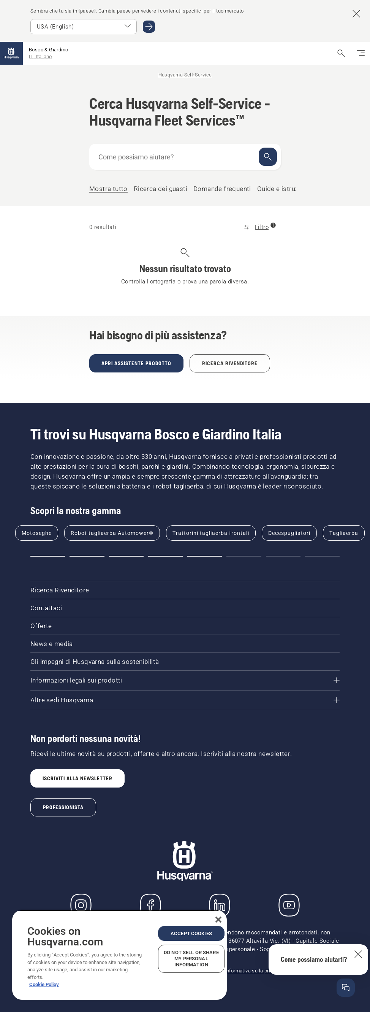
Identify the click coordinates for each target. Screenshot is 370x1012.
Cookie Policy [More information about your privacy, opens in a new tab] (44, 984)
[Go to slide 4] (165, 556)
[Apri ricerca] (341, 53)
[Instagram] (81, 905)
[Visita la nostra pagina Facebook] (150, 905)
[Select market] (83, 26)
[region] (119, 955)
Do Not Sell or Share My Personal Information (191, 958)
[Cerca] (268, 157)
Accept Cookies (191, 933)
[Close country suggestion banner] (356, 14)
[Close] (218, 920)
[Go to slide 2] (87, 556)
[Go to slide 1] (47, 556)
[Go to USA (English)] (149, 27)
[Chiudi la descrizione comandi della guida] (358, 954)
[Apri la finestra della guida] (346, 988)
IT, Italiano (40, 56)
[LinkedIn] (219, 905)
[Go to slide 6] (243, 556)
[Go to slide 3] (126, 556)
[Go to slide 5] (204, 556)
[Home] (11, 53)
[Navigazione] (361, 53)
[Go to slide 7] (283, 556)
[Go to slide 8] (322, 556)
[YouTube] (289, 905)
